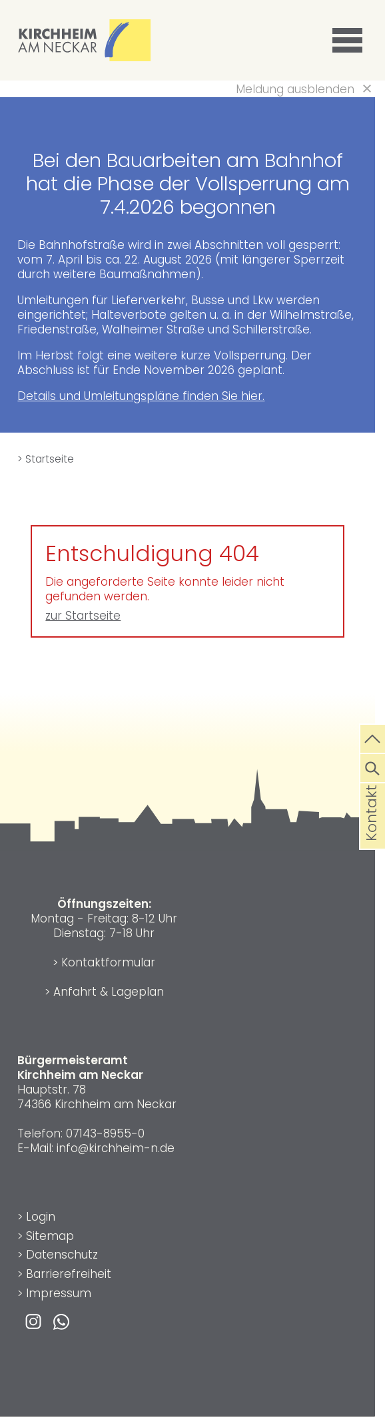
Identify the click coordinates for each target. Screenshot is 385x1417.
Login (40, 1217)
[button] (349, 40)
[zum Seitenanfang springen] (372, 737)
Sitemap (50, 1236)
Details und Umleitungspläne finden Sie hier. (140, 396)
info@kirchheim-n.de (116, 1148)
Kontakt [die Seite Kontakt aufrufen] (371, 834)
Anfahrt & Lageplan (108, 992)
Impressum (58, 1293)
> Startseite (45, 459)
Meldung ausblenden (295, 89)
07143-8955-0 (105, 1133)
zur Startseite (83, 616)
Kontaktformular (108, 962)
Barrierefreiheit (68, 1274)
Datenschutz (62, 1255)
